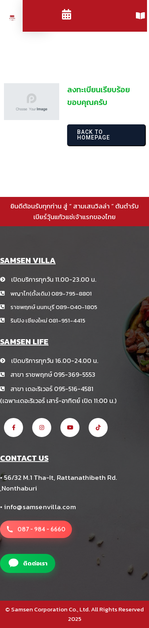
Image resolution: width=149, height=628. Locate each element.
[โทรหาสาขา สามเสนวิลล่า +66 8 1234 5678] (36, 529)
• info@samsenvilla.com (38, 507)
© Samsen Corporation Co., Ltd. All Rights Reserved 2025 (74, 614)
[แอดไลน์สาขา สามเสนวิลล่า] (27, 563)
